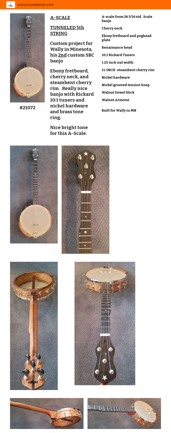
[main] (27, 107)
